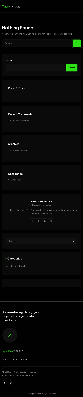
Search (9, 60)
